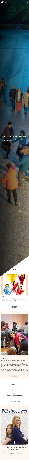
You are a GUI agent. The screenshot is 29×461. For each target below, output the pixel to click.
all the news (14, 307)
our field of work (14, 375)
